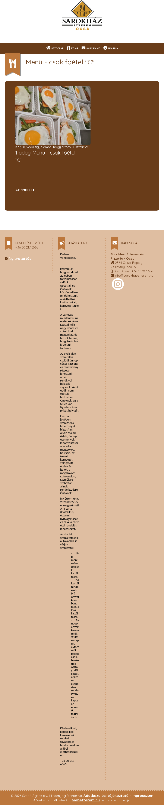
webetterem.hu (86, 800)
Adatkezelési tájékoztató (106, 795)
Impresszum (142, 795)
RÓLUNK (110, 48)
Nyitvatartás (20, 258)
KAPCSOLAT (91, 48)
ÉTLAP (72, 48)
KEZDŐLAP (54, 48)
